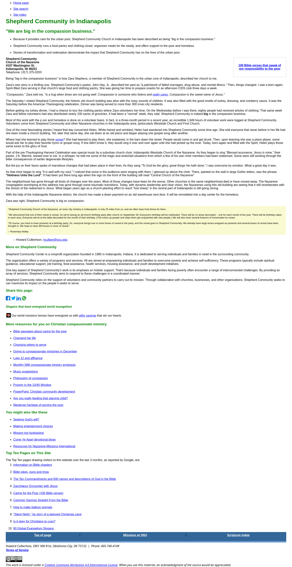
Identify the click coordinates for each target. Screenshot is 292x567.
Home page (21, 2)
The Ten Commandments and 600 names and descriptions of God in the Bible (64, 479)
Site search (20, 8)
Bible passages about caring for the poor (40, 331)
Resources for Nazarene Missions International (44, 446)
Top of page (42, 535)
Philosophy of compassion (30, 378)
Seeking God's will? (26, 419)
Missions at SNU (135, 535)
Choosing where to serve (29, 344)
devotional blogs (34, 439)
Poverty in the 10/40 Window (32, 384)
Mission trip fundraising (28, 432)
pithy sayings (87, 315)
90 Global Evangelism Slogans (33, 528)
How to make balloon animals (32, 507)
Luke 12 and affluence (27, 358)
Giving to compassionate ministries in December (45, 351)
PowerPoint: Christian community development (44, 391)
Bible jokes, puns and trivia (31, 471)
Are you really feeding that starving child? (40, 398)
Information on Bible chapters (32, 464)
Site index (19, 14)
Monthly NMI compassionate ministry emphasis (44, 364)
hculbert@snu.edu (55, 239)
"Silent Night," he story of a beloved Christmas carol (47, 514)
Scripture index (238, 535)
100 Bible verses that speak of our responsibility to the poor (259, 67)
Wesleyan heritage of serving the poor (38, 405)
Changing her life (24, 338)
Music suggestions (25, 371)
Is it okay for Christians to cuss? (34, 521)
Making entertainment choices (33, 426)
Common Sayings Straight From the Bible (40, 500)
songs (59, 139)
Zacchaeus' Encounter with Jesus (35, 486)
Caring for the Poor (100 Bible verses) (38, 493)
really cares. (161, 94)
